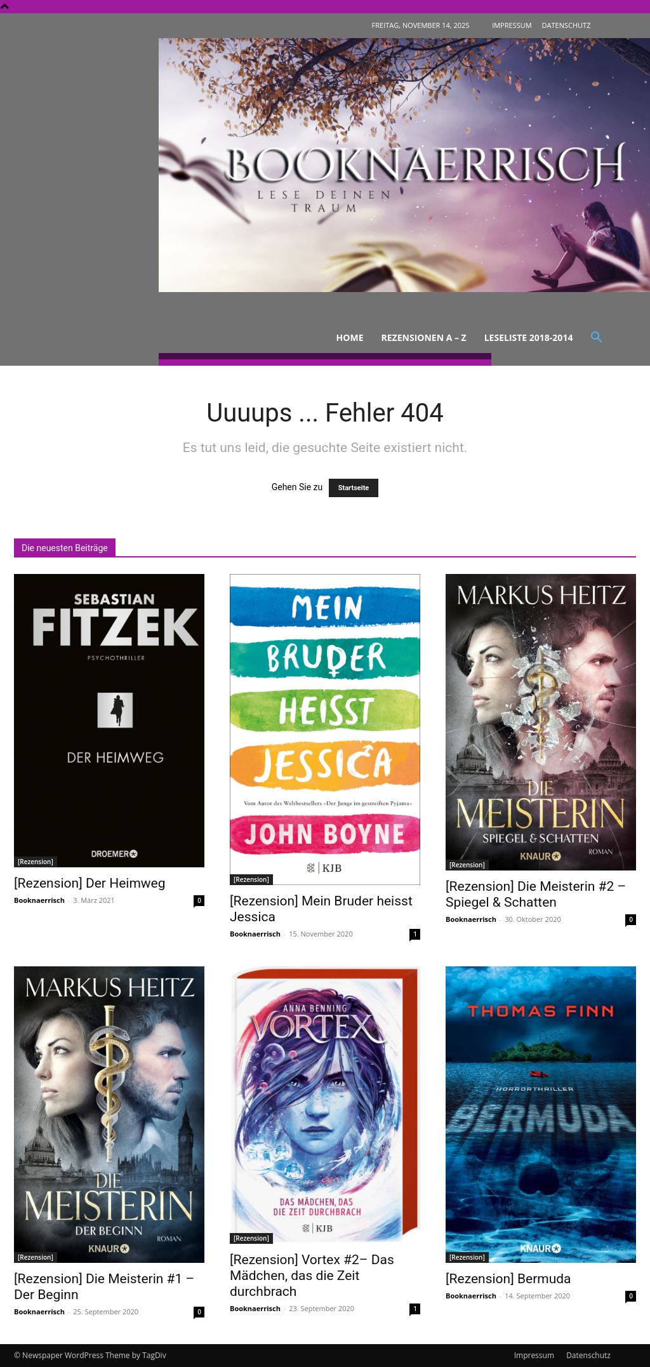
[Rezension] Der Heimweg (90, 883)
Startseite (353, 488)
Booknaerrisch (39, 900)
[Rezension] (35, 861)
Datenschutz (588, 1355)
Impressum (534, 1355)
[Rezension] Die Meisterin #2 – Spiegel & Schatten (536, 894)
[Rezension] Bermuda (508, 1278)
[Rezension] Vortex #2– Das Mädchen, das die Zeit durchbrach (312, 1275)
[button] (596, 338)
